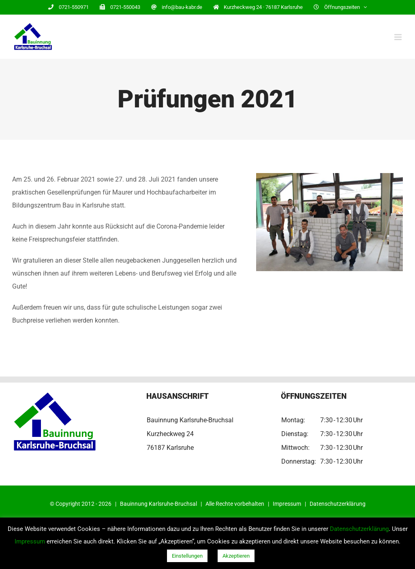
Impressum (287, 504)
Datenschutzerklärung (338, 504)
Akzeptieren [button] (236, 556)
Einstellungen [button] (187, 556)
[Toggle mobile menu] (398, 37)
